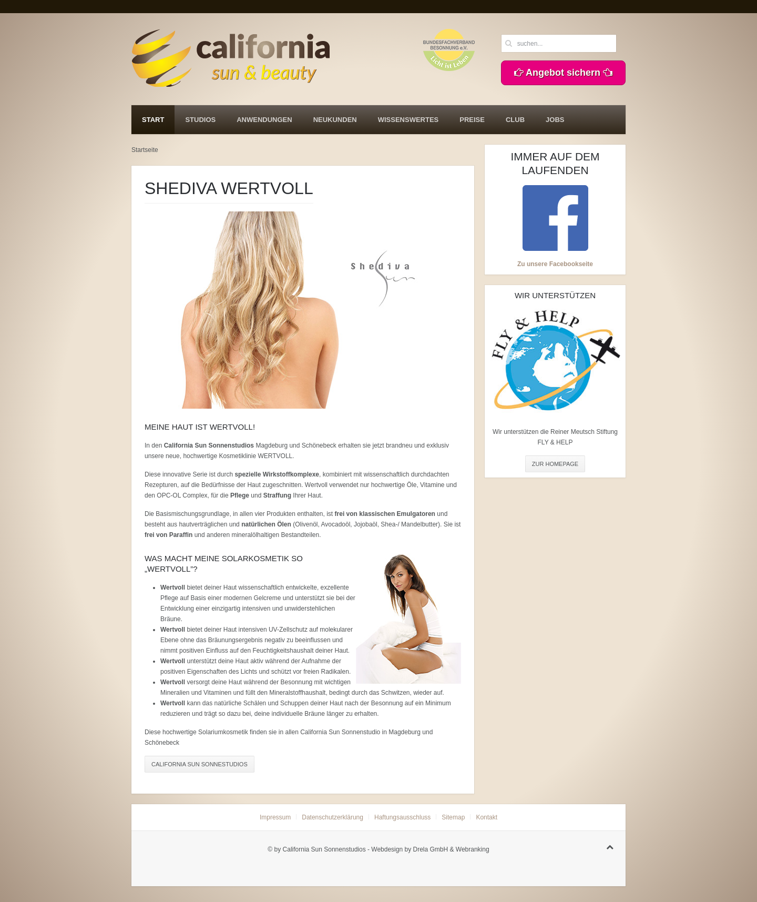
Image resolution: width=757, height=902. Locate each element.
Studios (200, 120)
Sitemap (453, 817)
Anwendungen (264, 120)
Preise (472, 120)
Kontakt (486, 817)
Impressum (275, 817)
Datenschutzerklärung (332, 817)
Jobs (555, 120)
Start (153, 120)
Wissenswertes (408, 120)
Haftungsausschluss (402, 817)
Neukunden (335, 120)
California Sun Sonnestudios (199, 764)
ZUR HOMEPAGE (555, 464)
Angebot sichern (563, 72)
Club (515, 120)
